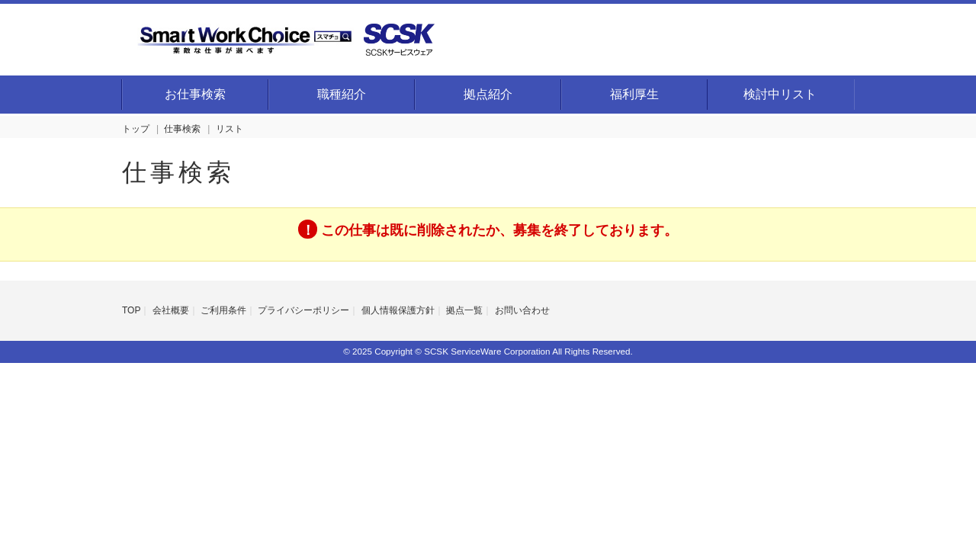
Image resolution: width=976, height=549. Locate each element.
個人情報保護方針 (398, 310)
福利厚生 (634, 94)
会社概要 (170, 310)
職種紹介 (341, 94)
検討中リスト (780, 94)
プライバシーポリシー (303, 310)
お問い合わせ (522, 310)
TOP (131, 310)
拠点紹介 (488, 94)
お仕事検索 (195, 94)
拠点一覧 (464, 310)
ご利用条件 (223, 310)
